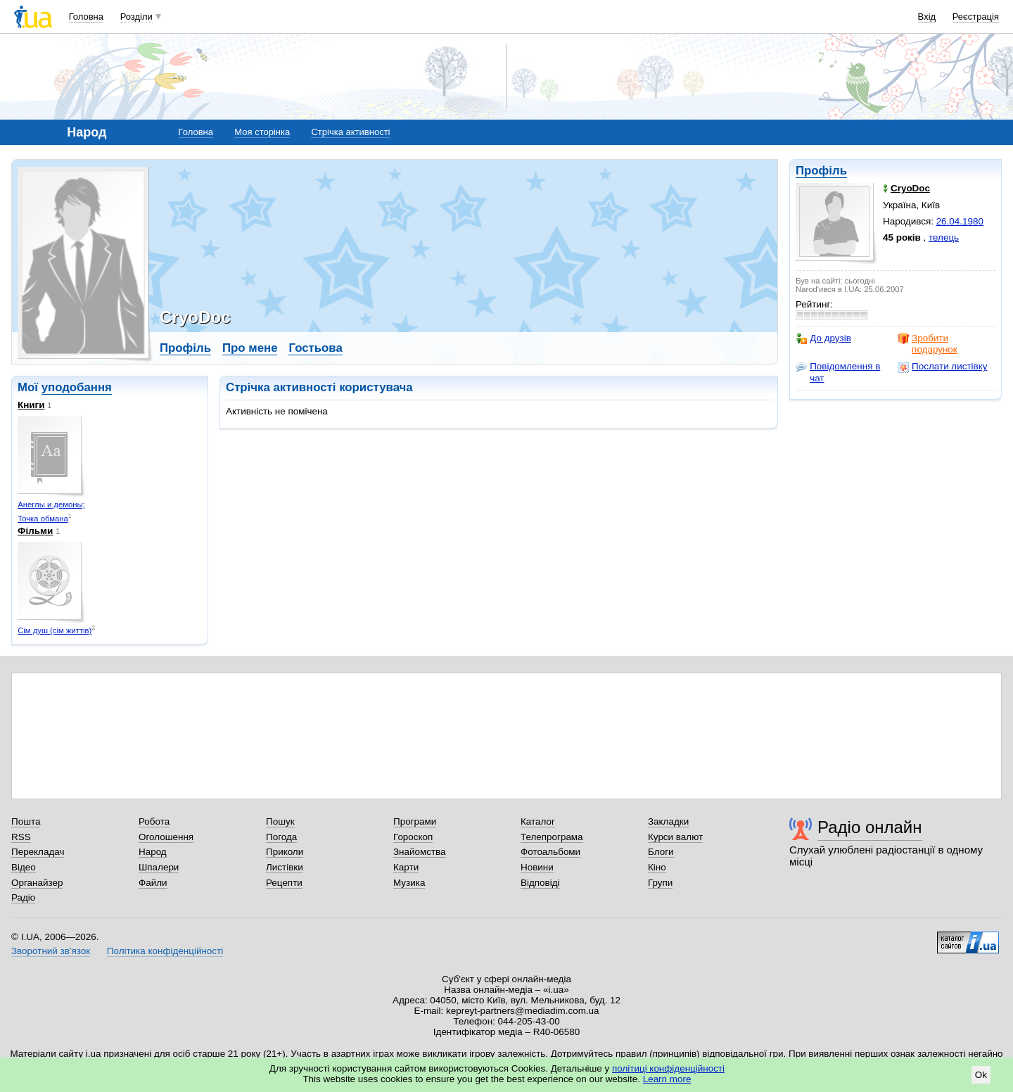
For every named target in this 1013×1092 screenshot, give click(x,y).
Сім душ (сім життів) (54, 630)
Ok (981, 1074)
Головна (86, 16)
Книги (31, 405)
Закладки (668, 821)
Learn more (667, 1079)
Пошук (280, 821)
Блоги (661, 851)
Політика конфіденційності (165, 951)
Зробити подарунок (927, 344)
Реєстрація (976, 16)
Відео (23, 867)
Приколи (284, 851)
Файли (153, 882)
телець (944, 237)
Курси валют (675, 837)
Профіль (821, 170)
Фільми (35, 531)
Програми (414, 821)
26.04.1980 (959, 221)
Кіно (657, 867)
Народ (153, 851)
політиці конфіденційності (668, 1068)
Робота (154, 821)
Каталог (538, 821)
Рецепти (284, 882)
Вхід (927, 16)
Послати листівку (942, 366)
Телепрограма (552, 837)
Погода (281, 837)
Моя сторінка (262, 132)
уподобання (77, 387)
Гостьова (315, 348)
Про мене (250, 348)
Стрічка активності (350, 132)
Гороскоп (413, 837)
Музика (409, 882)
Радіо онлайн (869, 827)
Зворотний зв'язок (50, 951)
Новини (537, 867)
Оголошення (166, 837)
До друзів (823, 338)
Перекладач (37, 851)
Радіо (23, 897)
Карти (406, 867)
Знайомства (419, 851)
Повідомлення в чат (838, 372)
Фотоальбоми (550, 851)
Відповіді (540, 882)
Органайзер (37, 882)
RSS (21, 837)
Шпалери (159, 867)
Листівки (284, 867)
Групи (660, 882)
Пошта (25, 821)
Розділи (136, 16)
